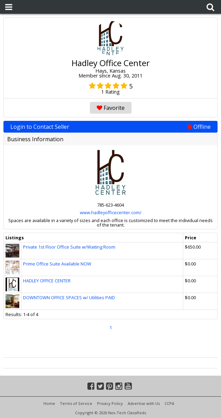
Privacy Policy (110, 403)
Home (49, 403)
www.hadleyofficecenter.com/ (110, 212)
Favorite (111, 108)
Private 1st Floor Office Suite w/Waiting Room (69, 247)
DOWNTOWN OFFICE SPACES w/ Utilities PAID (69, 297)
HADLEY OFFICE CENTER (47, 281)
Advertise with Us (144, 403)
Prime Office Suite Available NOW (57, 264)
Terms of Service (76, 403)
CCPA (169, 403)
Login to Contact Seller (110, 127)
